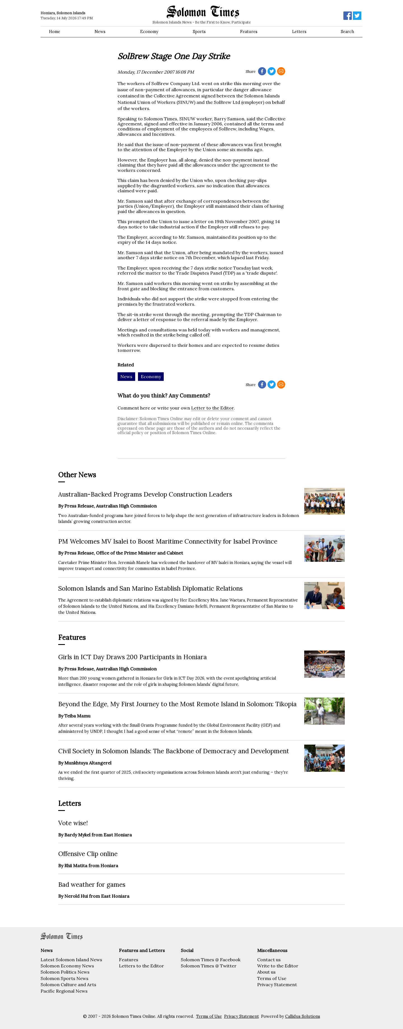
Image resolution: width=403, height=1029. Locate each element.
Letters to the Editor (141, 966)
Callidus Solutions (302, 1016)
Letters (299, 31)
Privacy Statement (277, 984)
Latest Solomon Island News (71, 959)
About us (266, 972)
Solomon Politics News (65, 972)
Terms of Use (271, 978)
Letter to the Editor (212, 408)
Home (54, 31)
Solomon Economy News (67, 966)
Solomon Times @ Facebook (210, 959)
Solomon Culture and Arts (68, 984)
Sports (199, 31)
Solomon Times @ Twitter (208, 966)
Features (248, 31)
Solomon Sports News (64, 978)
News (100, 31)
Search (347, 31)
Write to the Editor (277, 966)
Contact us (269, 959)
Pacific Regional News (64, 991)
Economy (149, 31)
